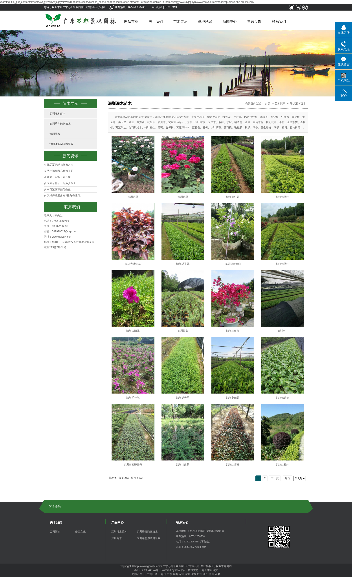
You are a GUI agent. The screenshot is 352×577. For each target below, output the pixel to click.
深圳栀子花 (182, 263)
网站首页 (131, 21)
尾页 (287, 478)
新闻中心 (230, 21)
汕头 (205, 574)
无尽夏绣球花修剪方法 (60, 164)
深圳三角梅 (232, 330)
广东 (169, 574)
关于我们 (156, 21)
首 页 (267, 103)
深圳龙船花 (232, 397)
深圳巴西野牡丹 (133, 464)
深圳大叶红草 (133, 263)
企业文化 (80, 531)
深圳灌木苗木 (57, 113)
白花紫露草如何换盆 (59, 189)
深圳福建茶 (182, 464)
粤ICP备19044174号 (146, 570)
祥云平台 (180, 570)
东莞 (175, 574)
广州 (199, 574)
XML (175, 7)
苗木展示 (180, 21)
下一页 (275, 478)
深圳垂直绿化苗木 (60, 123)
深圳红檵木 (282, 464)
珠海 (193, 574)
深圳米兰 (282, 330)
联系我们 (279, 21)
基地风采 (205, 21)
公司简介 (55, 531)
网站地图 (157, 7)
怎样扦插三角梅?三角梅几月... (64, 195)
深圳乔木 (55, 133)
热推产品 (137, 574)
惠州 (163, 574)
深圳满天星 (182, 397)
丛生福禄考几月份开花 (60, 170)
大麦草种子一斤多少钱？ (61, 183)
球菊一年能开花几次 (59, 177)
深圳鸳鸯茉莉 (233, 263)
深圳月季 (133, 196)
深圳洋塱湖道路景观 (61, 144)
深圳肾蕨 (183, 330)
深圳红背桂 (232, 464)
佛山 (211, 574)
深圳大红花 (232, 196)
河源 (187, 574)
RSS (167, 7)
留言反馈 (254, 21)
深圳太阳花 (132, 330)
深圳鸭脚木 (282, 196)
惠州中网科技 (210, 570)
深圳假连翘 (282, 397)
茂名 (217, 574)
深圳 (181, 574)
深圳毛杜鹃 (132, 397)
